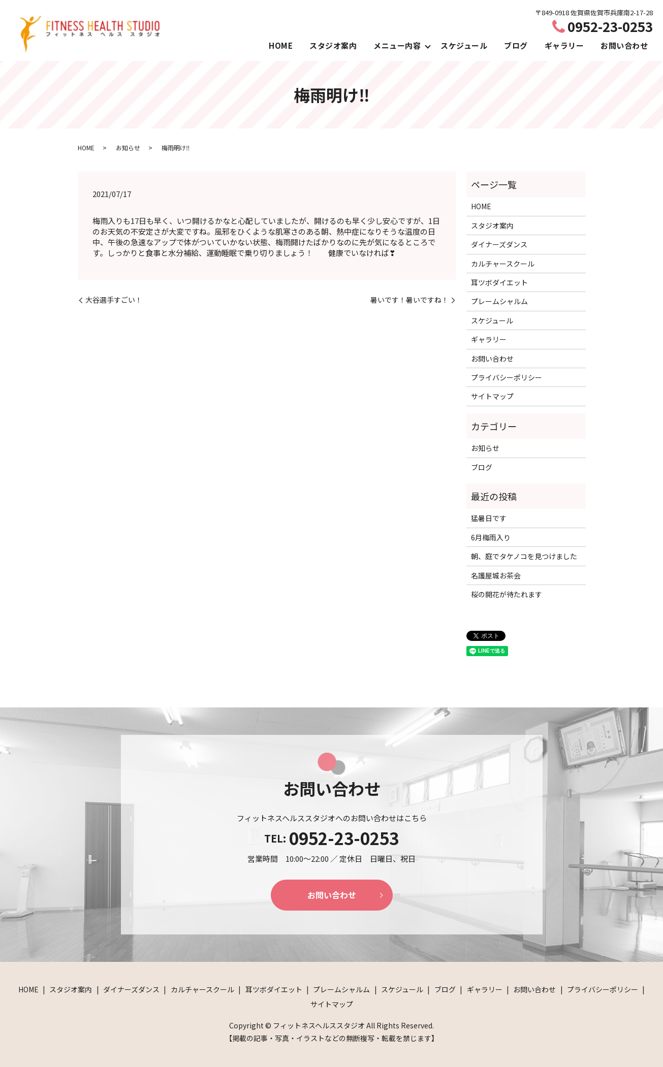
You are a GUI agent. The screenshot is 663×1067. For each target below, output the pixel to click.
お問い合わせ (624, 45)
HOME (281, 45)
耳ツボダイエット (499, 282)
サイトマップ (492, 396)
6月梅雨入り (491, 537)
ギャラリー (564, 45)
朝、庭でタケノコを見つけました (524, 556)
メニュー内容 (397, 45)
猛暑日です (489, 518)
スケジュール (463, 45)
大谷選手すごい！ (113, 300)
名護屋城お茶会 (496, 575)
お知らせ (128, 147)
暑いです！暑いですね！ (409, 300)
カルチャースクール (502, 263)
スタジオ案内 (333, 45)
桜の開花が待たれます (506, 594)
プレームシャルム (499, 301)
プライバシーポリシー (506, 377)
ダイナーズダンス (499, 244)
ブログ (516, 45)
